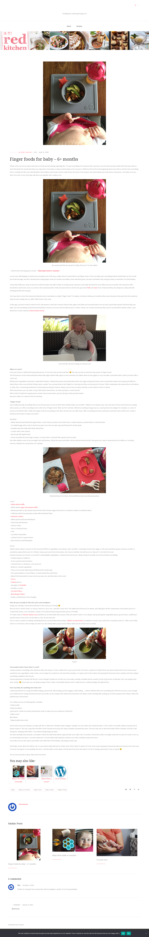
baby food (37, 790)
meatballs (22, 585)
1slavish (17, 905)
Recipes (79, 26)
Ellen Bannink (26, 152)
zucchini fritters (77, 621)
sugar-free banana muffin (29, 507)
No (129, 933)
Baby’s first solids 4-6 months (64, 855)
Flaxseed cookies (17, 516)
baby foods (49, 790)
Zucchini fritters (16, 591)
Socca (13, 579)
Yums (95, 288)
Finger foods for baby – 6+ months (22, 864)
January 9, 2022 (27, 905)
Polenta (13, 582)
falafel (69, 621)
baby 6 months (24, 790)
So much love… (103, 860)
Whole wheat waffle (18, 504)
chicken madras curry (30, 615)
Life (35, 152)
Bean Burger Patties (18, 594)
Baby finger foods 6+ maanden (48, 271)
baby (13, 790)
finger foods (62, 790)
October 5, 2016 (28, 885)
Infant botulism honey (36, 311)
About (69, 26)
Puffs (88, 288)
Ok (123, 933)
